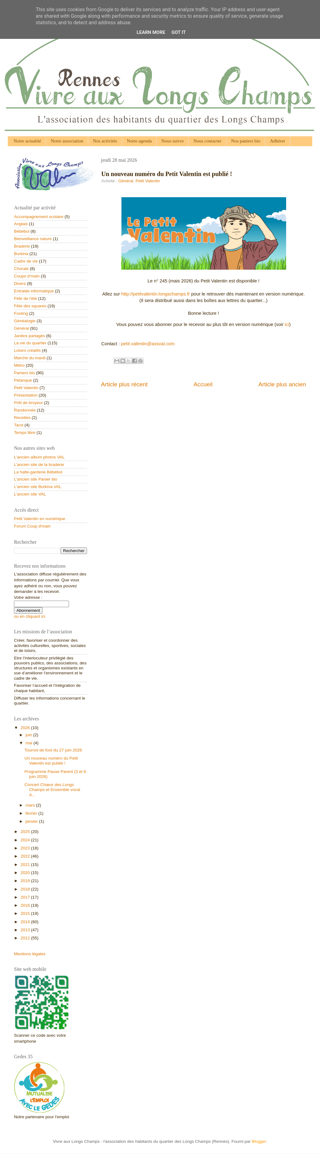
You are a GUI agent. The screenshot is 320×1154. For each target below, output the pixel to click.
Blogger (259, 1141)
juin (29, 735)
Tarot (18, 425)
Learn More (151, 32)
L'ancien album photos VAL (39, 457)
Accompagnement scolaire (38, 216)
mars (30, 805)
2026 (26, 727)
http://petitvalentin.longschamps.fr (155, 293)
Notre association (67, 140)
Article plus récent (124, 384)
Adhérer (277, 140)
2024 (26, 840)
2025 (26, 831)
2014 (26, 921)
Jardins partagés (29, 335)
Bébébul (22, 231)
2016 (26, 905)
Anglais (21, 223)
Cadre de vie (26, 261)
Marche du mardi (29, 358)
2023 (26, 848)
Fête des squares (30, 306)
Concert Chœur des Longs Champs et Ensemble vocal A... (52, 789)
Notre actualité (27, 140)
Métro (19, 365)
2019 (26, 880)
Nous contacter (207, 140)
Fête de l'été (25, 298)
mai (29, 743)
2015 (26, 913)
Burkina (21, 253)
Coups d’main (27, 276)
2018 (26, 889)
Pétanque (23, 380)
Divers (20, 283)
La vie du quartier (30, 343)
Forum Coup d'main (32, 526)
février (31, 813)
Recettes (22, 417)
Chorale (21, 268)
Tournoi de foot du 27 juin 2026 (53, 750)
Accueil (203, 384)
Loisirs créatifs (27, 350)
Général (125, 181)
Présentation (26, 395)
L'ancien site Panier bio (35, 479)
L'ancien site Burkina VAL (37, 486)
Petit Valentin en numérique (39, 518)
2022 (26, 856)
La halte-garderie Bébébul (38, 472)
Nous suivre (172, 140)
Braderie (22, 246)
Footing (21, 313)
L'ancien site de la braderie (39, 464)
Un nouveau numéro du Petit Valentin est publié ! (51, 760)
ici (287, 324)
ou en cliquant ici (29, 616)
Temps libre (24, 432)
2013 (26, 930)
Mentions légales (29, 954)
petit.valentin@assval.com (148, 343)
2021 (26, 864)
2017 (26, 897)
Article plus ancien (282, 384)
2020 (26, 872)
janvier (32, 821)
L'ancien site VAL (30, 494)
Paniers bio (24, 372)
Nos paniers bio (245, 140)
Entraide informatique (34, 291)
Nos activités (105, 140)
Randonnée (25, 410)
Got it (178, 32)
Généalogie (24, 321)
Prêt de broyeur (28, 402)
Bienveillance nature (33, 238)
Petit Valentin (147, 181)
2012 (26, 938)
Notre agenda (139, 140)
